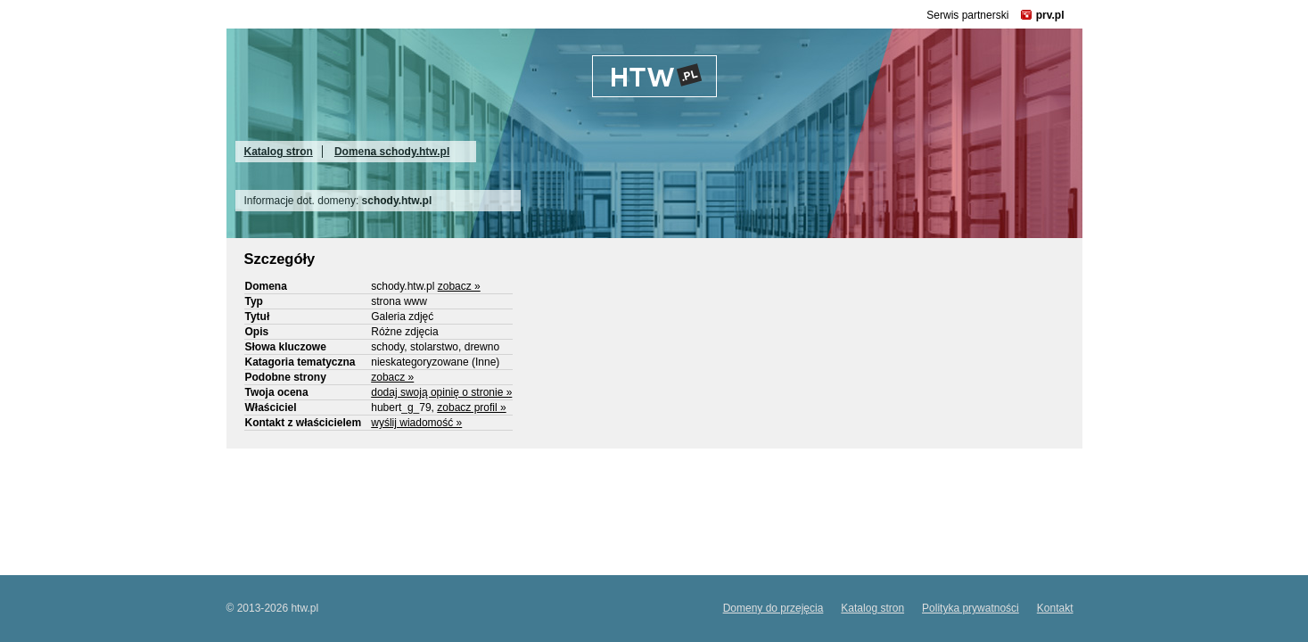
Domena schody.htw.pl (391, 151)
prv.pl (1050, 15)
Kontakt (1055, 608)
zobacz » (459, 286)
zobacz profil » (471, 407)
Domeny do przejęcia (773, 608)
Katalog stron (278, 151)
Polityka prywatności (970, 608)
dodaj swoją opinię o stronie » (441, 392)
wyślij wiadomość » (416, 422)
